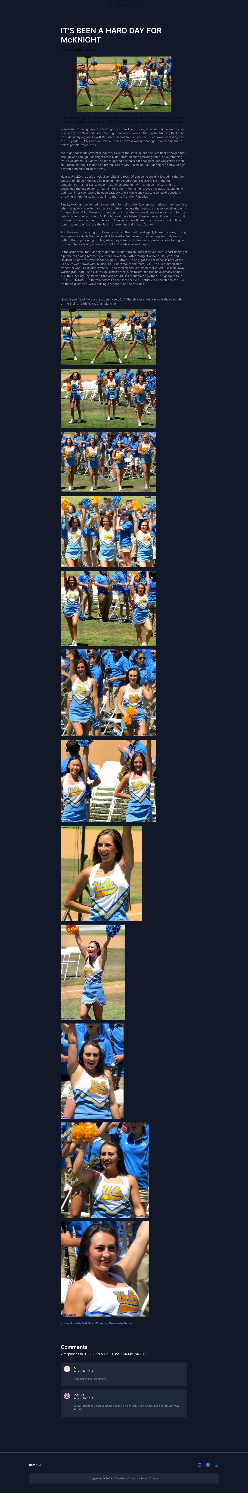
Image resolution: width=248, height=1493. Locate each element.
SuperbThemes (149, 1478)
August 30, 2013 (83, 1398)
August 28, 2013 (83, 1371)
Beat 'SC (35, 1465)
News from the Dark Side (78, 1323)
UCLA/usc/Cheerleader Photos (113, 1323)
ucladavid (91, 50)
